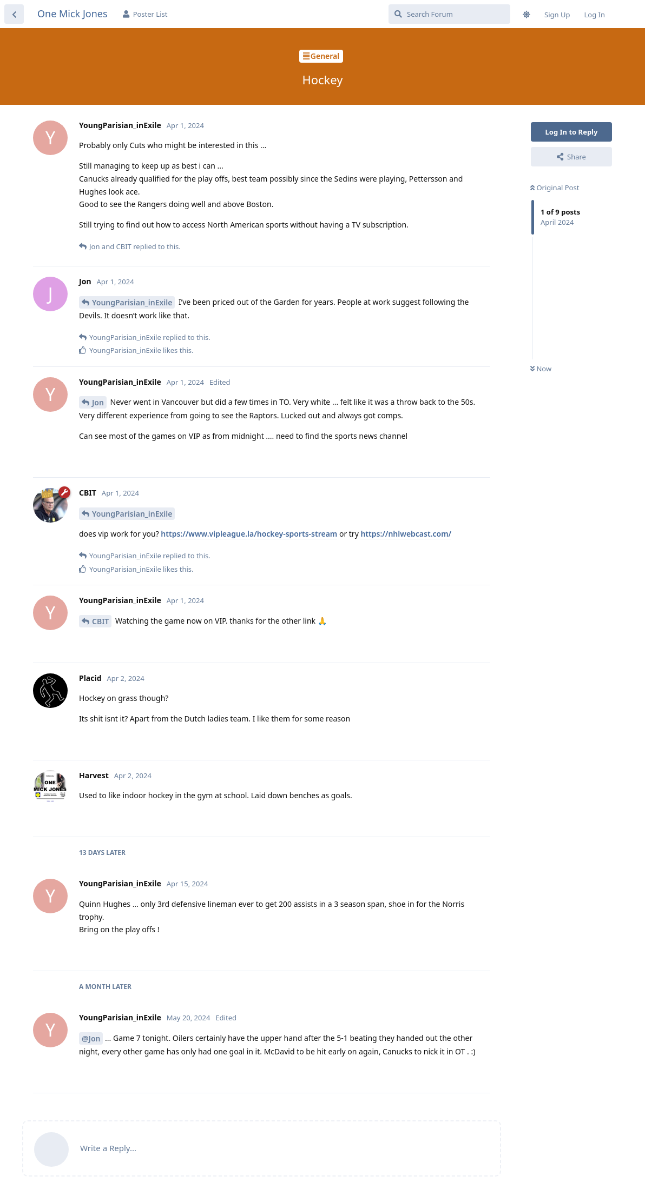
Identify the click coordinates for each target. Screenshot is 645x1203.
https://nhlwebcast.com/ (405, 534)
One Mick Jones (72, 13)
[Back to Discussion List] (14, 14)
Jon (98, 402)
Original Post (554, 187)
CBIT (100, 621)
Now (540, 368)
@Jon (91, 1038)
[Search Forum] (449, 14)
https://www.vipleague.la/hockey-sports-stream (249, 534)
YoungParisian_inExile (132, 302)
